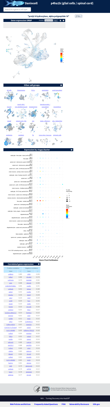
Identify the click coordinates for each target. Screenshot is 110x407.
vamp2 (29, 339)
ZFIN (79, 16)
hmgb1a (28, 313)
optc (10, 283)
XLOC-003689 (10, 330)
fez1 (29, 301)
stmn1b (29, 283)
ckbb (29, 274)
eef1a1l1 (10, 342)
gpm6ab (28, 280)
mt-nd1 (29, 375)
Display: (41, 20)
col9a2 (10, 357)
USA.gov (96, 404)
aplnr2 (11, 292)
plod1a (10, 295)
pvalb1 (29, 286)
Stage (55, 20)
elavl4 (29, 295)
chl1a (10, 322)
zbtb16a (10, 375)
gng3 (28, 298)
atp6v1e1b (29, 366)
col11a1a (11, 280)
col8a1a (10, 274)
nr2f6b (11, 319)
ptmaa (29, 289)
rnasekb (28, 357)
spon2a (10, 316)
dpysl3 (29, 354)
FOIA (64, 404)
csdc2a (29, 342)
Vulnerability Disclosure (79, 404)
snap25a (28, 324)
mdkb (29, 304)
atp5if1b (28, 345)
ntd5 (10, 366)
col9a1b (10, 289)
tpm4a (11, 307)
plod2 (11, 304)
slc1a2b (28, 307)
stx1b (29, 360)
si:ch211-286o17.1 (10, 313)
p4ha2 (11, 277)
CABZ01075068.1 (10, 286)
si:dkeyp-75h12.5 (29, 330)
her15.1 (10, 363)
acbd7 (29, 327)
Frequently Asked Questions (46, 404)
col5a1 (10, 348)
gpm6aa (28, 333)
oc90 (10, 301)
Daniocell (31, 3)
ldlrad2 (10, 354)
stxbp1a (28, 351)
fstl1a (10, 336)
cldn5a (11, 351)
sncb (28, 316)
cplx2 (29, 348)
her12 (10, 372)
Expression (48, 20)
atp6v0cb (29, 372)
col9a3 (10, 333)
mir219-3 (10, 345)
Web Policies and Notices (20, 404)
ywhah (29, 336)
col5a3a (10, 369)
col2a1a (10, 310)
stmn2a (29, 363)
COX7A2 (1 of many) (10, 327)
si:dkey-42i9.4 (10, 324)
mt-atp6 (28, 277)
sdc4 (10, 298)
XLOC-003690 (10, 360)
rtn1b (29, 319)
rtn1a (28, 310)
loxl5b (11, 339)
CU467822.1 (29, 322)
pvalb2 (29, 292)
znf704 (29, 369)
